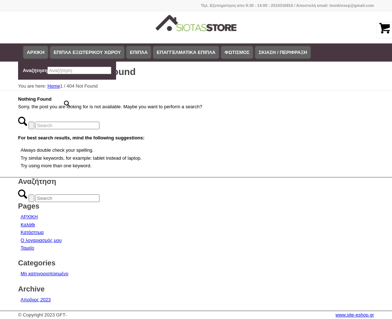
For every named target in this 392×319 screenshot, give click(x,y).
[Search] (67, 125)
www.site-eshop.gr (355, 315)
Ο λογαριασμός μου (41, 240)
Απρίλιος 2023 (36, 299)
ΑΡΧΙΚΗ (29, 216)
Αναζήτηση (35, 70)
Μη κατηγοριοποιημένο (44, 273)
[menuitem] (35, 52)
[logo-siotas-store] (196, 27)
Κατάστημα (32, 232)
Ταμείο (27, 248)
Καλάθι (28, 224)
